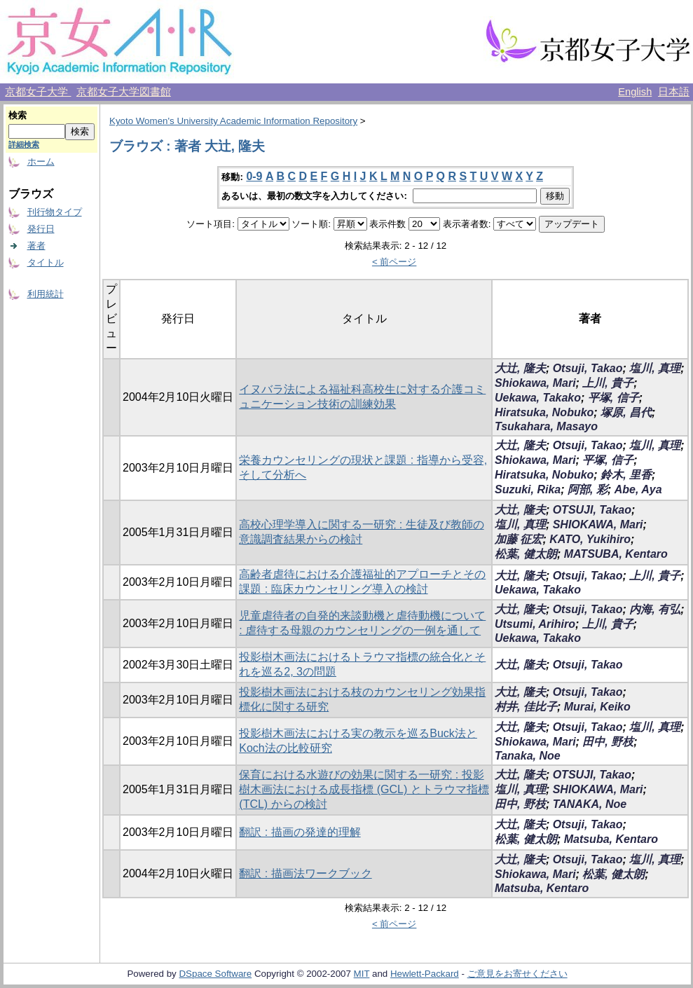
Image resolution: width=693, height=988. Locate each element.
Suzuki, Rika (528, 489)
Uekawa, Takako (538, 398)
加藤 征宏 (518, 539)
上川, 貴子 (607, 383)
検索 (17, 115)
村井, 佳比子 (526, 707)
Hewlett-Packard (424, 973)
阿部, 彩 (588, 489)
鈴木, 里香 (626, 475)
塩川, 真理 (654, 368)
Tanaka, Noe (528, 756)
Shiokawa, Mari (535, 383)
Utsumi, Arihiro (535, 624)
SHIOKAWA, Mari (598, 524)
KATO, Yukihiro (590, 539)
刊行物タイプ (54, 212)
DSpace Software (215, 973)
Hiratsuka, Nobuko (544, 412)
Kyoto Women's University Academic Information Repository (233, 121)
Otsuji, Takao (588, 368)
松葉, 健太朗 (526, 554)
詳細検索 (23, 144)
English (635, 91)
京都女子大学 (38, 91)
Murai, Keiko (597, 707)
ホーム (41, 161)
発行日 (41, 229)
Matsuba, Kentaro (611, 839)
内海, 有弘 (654, 609)
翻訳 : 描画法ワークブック (305, 873)
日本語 (673, 91)
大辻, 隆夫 (520, 368)
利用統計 (45, 294)
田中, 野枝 (607, 742)
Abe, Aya (638, 489)
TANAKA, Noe (589, 804)
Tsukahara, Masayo (546, 426)
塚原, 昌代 (626, 412)
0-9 (254, 176)
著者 (36, 245)
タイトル (45, 262)
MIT (362, 973)
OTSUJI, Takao (592, 510)
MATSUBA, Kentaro (616, 554)
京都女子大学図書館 (123, 91)
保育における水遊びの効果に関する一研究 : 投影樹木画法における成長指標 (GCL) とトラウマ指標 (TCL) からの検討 (363, 789)
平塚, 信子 (613, 398)
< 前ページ (394, 261)
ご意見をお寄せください (517, 973)
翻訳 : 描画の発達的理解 (299, 832)
